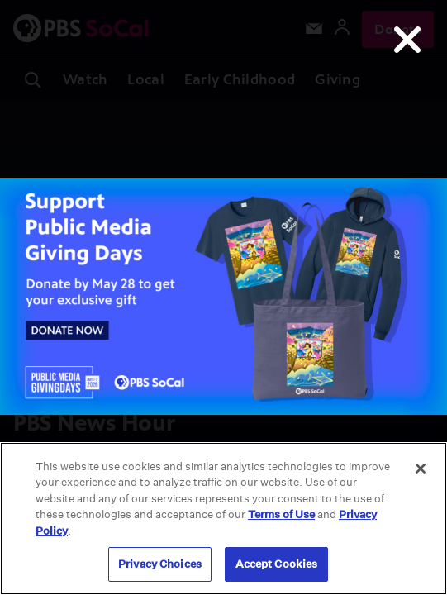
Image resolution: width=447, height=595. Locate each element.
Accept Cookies (276, 564)
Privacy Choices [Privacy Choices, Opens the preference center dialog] (160, 564)
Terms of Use (281, 514)
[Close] (420, 468)
